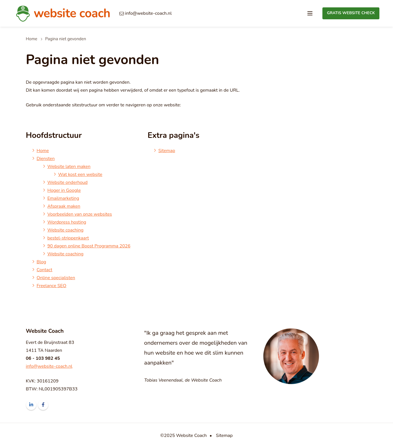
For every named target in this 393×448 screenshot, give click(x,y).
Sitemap (166, 151)
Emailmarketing (63, 198)
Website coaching (65, 230)
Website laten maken (68, 166)
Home (31, 39)
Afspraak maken (63, 206)
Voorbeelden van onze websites (79, 214)
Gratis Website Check (351, 13)
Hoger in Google (64, 190)
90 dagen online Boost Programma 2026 (88, 246)
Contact (44, 270)
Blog (41, 262)
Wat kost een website (80, 174)
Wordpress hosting (66, 222)
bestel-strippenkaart (68, 238)
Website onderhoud (67, 182)
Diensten (46, 158)
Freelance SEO (51, 286)
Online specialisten (56, 278)
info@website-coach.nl (49, 366)
